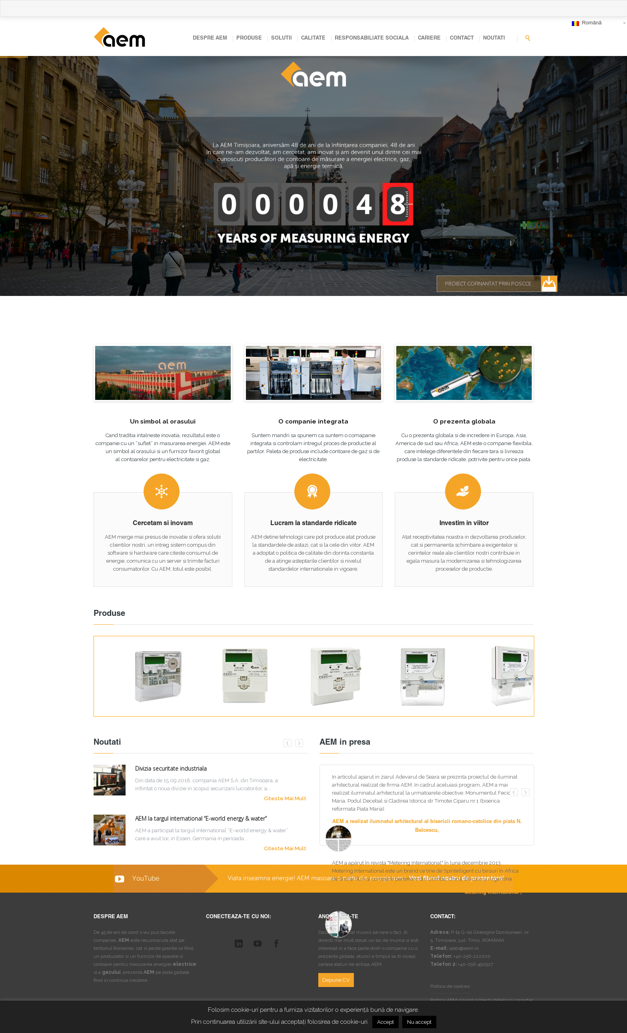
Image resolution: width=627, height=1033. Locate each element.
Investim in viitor (464, 524)
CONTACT (462, 38)
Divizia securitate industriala (171, 768)
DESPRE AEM (210, 38)
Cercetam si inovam (163, 524)
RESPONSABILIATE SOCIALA (372, 38)
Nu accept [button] (419, 1022)
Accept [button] (385, 1022)
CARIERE (429, 38)
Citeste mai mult (285, 798)
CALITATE (313, 38)
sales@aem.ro (464, 948)
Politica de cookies (450, 986)
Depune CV (336, 980)
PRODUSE (249, 38)
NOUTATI (494, 38)
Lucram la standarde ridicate (313, 524)
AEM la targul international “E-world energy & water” (201, 818)
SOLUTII (281, 38)
